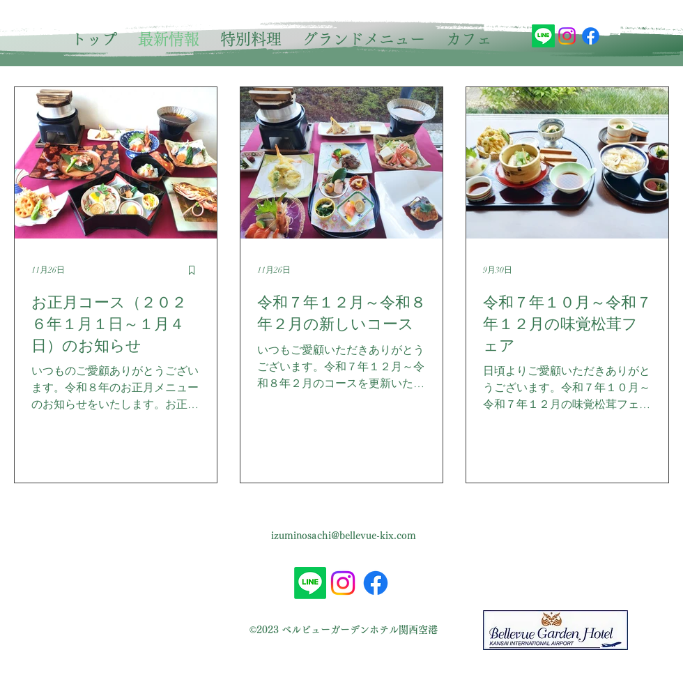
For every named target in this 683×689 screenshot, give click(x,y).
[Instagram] (566, 35)
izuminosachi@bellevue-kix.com (343, 535)
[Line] (543, 35)
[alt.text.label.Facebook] (590, 35)
